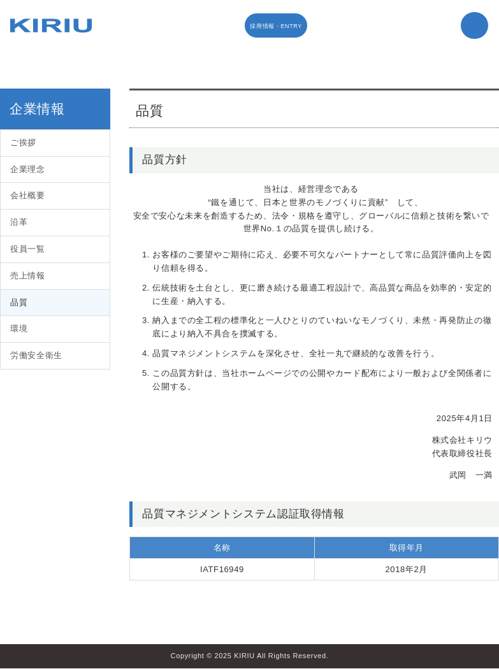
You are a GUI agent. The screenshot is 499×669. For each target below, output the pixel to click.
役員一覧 (27, 249)
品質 (18, 302)
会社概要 (27, 195)
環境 (18, 328)
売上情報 (27, 275)
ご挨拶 (23, 142)
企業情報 (37, 108)
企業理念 (27, 169)
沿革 (18, 222)
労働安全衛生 (36, 355)
